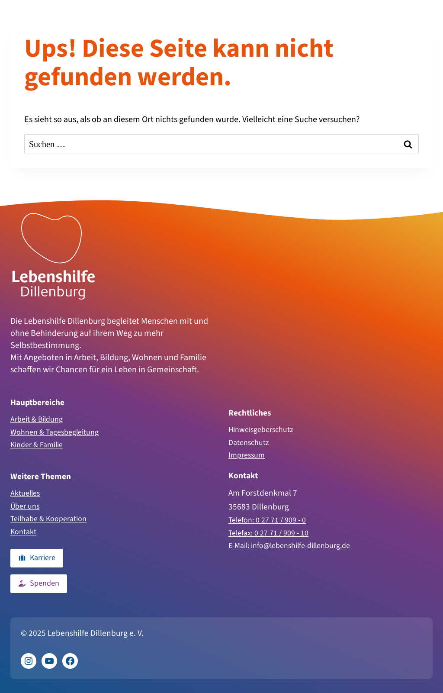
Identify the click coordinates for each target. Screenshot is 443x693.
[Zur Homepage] (53, 249)
